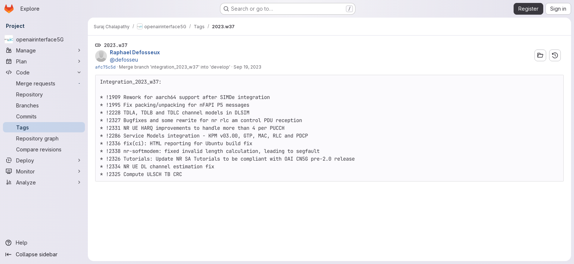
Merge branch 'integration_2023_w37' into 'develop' (174, 67)
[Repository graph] (44, 138)
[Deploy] (44, 160)
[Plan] (44, 61)
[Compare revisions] (44, 149)
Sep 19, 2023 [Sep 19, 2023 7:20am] (247, 67)
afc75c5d (105, 67)
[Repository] (44, 94)
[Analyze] (44, 182)
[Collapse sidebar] (44, 254)
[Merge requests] (44, 83)
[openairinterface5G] (44, 39)
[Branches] (44, 105)
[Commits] (44, 116)
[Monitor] (44, 171)
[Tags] (44, 127)
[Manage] (44, 50)
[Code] (44, 72)
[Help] (44, 243)
